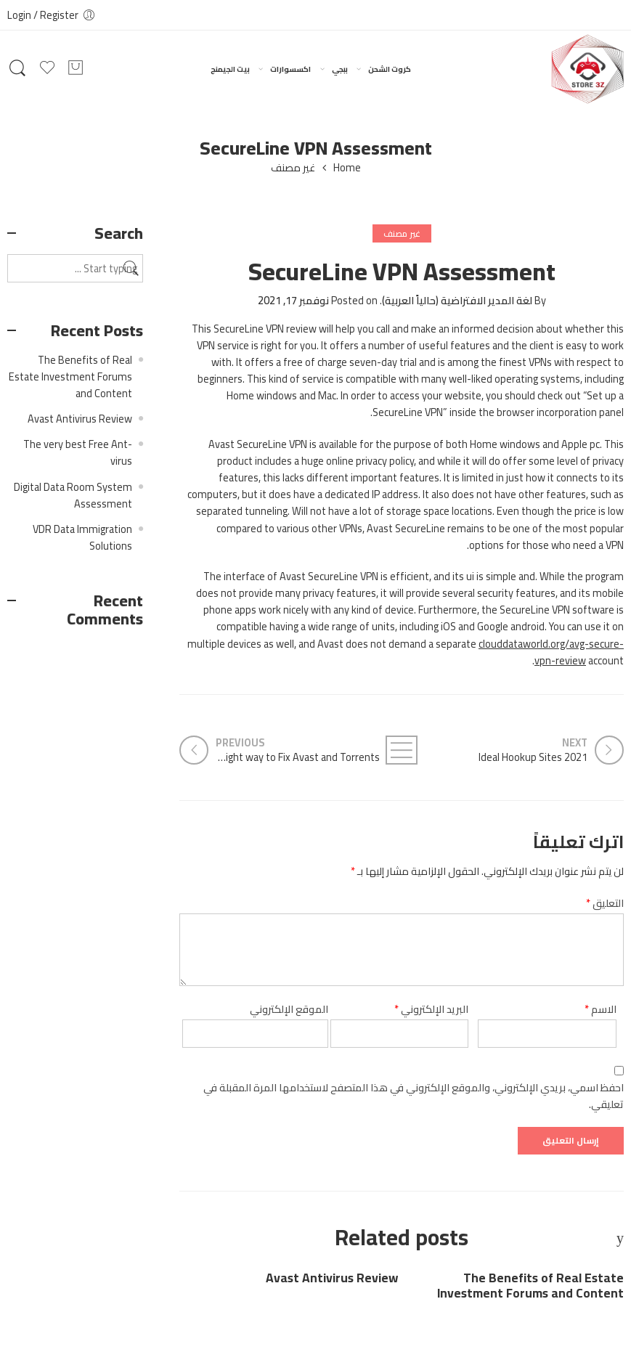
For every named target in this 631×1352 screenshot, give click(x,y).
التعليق (605, 903)
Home (347, 168)
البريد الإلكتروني (431, 1009)
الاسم (600, 1009)
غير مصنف (293, 168)
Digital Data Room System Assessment (73, 495)
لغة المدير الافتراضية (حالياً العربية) (457, 300)
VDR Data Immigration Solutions (82, 537)
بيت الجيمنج (230, 69)
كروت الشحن (389, 69)
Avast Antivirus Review (332, 1278)
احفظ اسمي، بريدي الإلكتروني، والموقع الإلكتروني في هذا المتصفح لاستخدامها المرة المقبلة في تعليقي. (413, 1095)
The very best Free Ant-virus (77, 452)
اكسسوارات (290, 69)
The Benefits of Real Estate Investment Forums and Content (530, 1286)
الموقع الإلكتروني (289, 1009)
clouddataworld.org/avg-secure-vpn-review (551, 652)
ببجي (340, 69)
